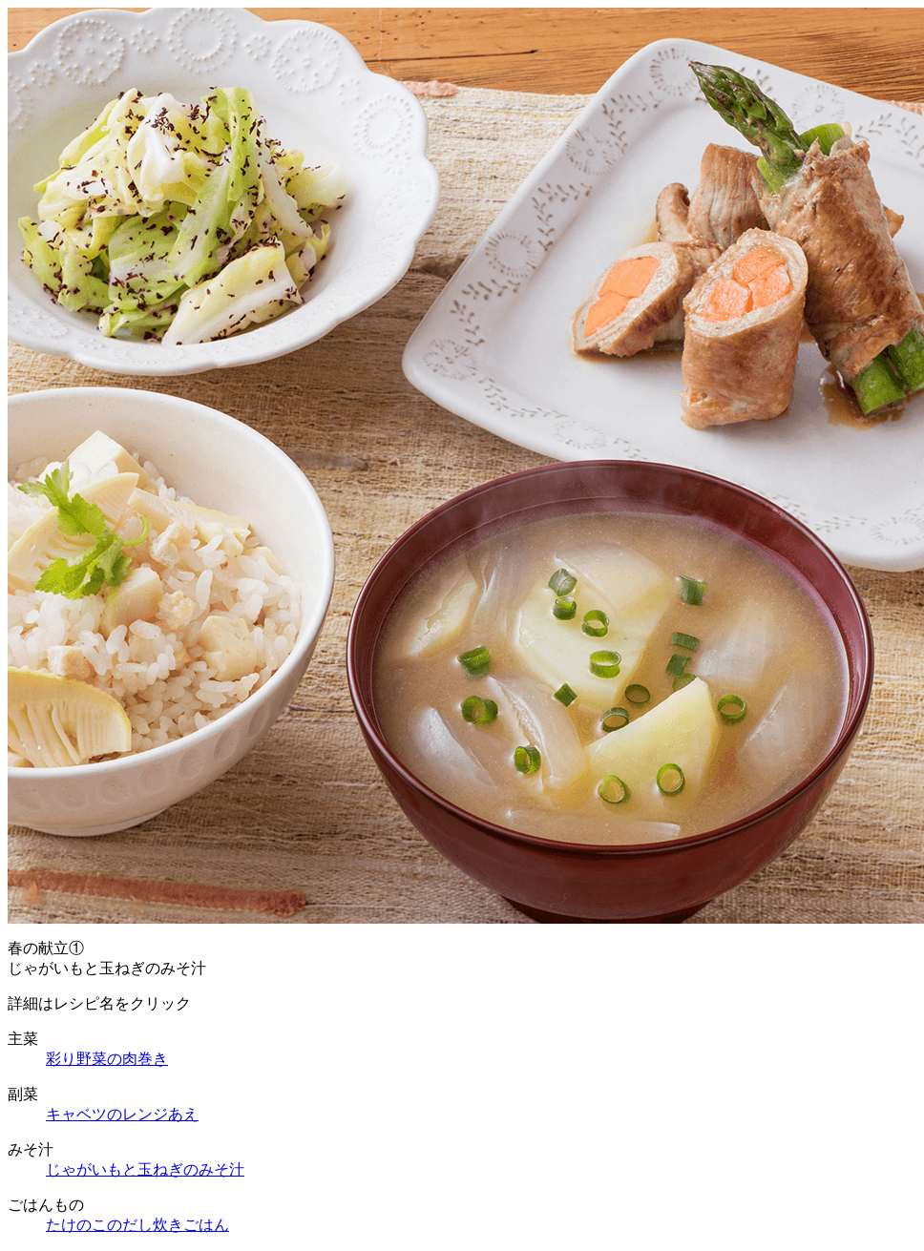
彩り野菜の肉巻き (107, 1059)
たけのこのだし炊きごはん (137, 1225)
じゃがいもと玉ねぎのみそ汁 (145, 1169)
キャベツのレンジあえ (122, 1114)
